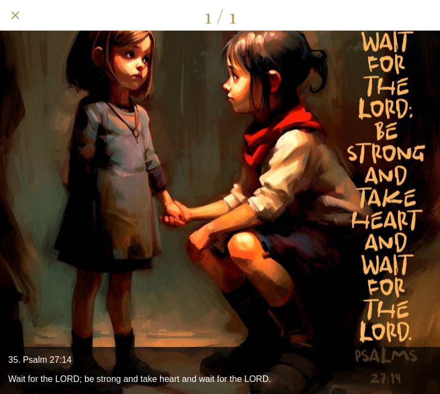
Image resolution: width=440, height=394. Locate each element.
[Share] (368, 15)
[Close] (15, 15)
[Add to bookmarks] (425, 15)
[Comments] (396, 15)
